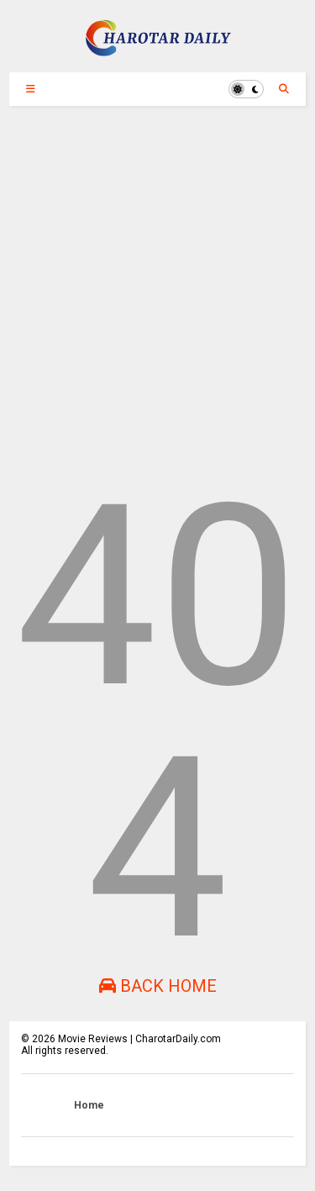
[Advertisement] (157, 288)
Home (89, 1105)
